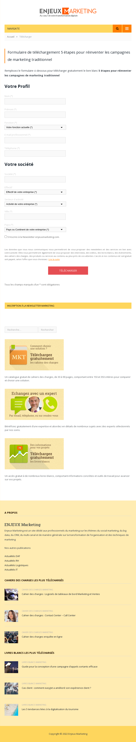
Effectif (8, 187)
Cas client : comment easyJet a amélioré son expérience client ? (56, 688)
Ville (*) (8, 211)
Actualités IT (11, 569)
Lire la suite (54, 259)
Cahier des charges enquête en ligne (42, 636)
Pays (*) (9, 224)
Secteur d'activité (14, 199)
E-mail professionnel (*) (17, 134)
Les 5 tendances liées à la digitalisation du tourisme (50, 709)
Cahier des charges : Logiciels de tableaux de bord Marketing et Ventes (61, 594)
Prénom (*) (10, 109)
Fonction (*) (11, 122)
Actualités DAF (12, 556)
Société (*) (10, 174)
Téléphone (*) (12, 148)
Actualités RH (12, 560)
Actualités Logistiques (16, 565)
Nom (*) (9, 96)
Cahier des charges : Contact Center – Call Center (49, 615)
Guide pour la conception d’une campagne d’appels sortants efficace (60, 666)
